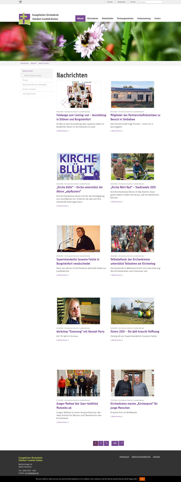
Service (157, 18)
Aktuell (80, 18)
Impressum (124, 456)
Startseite (24, 63)
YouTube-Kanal (28, 94)
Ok (142, 479)
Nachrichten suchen (33, 75)
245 (115, 443)
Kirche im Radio (29, 89)
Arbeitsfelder (107, 18)
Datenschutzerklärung (141, 456)
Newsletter (121, 2)
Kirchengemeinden (125, 18)
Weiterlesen (62, 131)
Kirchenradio (20, 2)
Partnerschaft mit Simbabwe (34, 84)
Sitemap (156, 456)
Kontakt (110, 2)
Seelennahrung (144, 18)
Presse (133, 2)
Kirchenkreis (92, 18)
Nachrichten (44, 63)
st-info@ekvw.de (32, 473)
